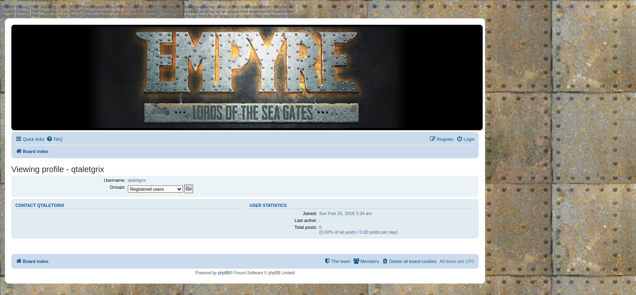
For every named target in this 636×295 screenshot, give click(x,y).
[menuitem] (54, 139)
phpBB (224, 273)
